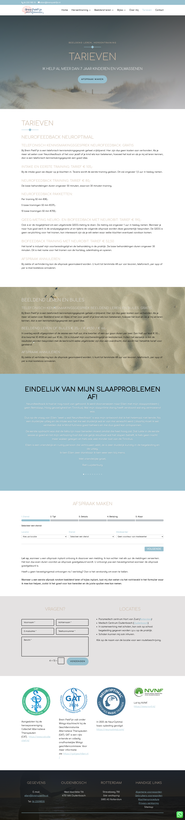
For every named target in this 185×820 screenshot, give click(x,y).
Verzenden (77, 661)
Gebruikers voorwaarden (148, 796)
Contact (159, 10)
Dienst (72, 532)
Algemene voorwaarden (149, 792)
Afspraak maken (92, 79)
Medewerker (122, 532)
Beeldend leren (102, 10)
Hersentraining (79, 10)
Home (64, 10)
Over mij (134, 10)
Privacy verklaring (149, 803)
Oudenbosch (141, 623)
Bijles (120, 10)
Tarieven (147, 10)
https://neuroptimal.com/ (110, 729)
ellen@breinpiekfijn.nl (36, 796)
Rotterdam (145, 619)
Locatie (25, 532)
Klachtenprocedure (148, 799)
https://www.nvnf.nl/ (144, 706)
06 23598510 (38, 801)
